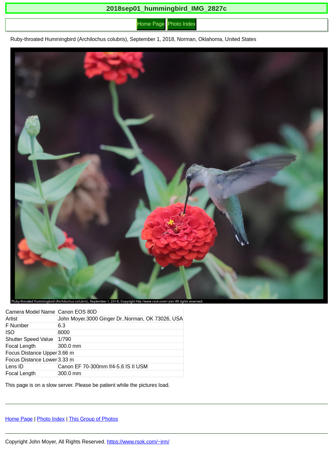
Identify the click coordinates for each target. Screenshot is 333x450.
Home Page (151, 24)
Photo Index (181, 24)
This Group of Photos (93, 419)
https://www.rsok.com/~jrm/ (138, 441)
